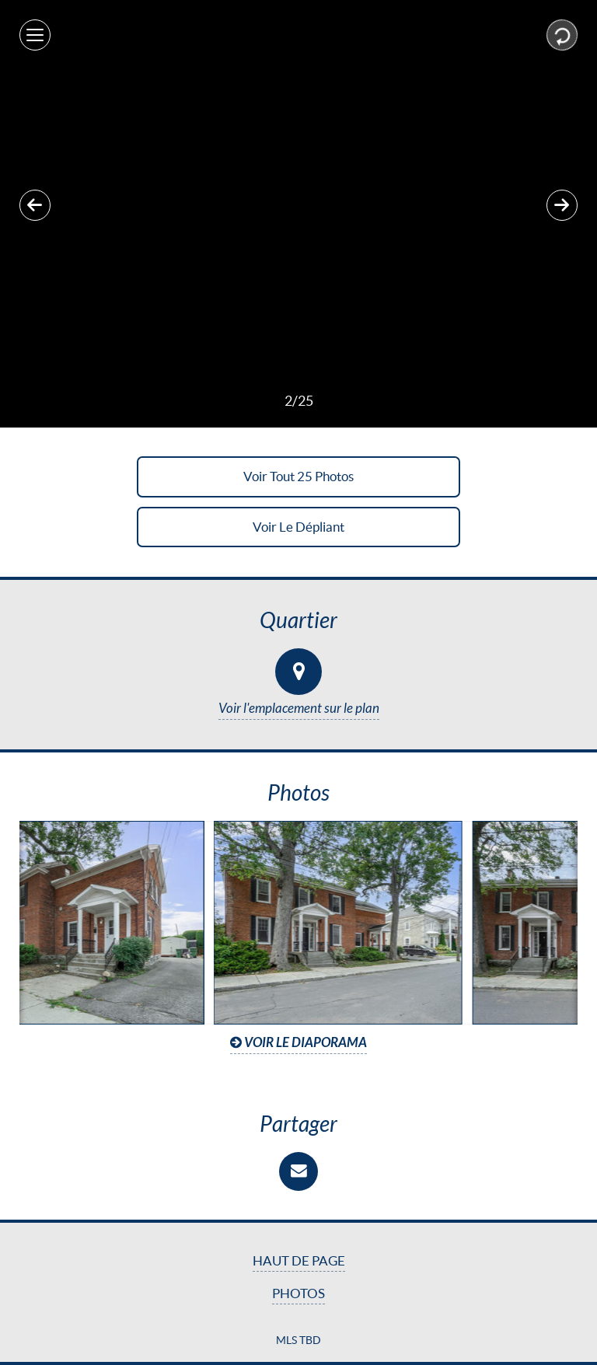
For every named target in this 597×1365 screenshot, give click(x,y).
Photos (298, 1293)
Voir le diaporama (298, 1043)
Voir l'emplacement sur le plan (298, 708)
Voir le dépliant (298, 527)
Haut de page (299, 1261)
